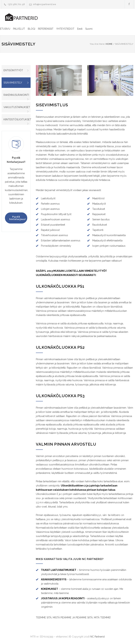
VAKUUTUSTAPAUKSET (17, 107)
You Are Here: (97, 44)
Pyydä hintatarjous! (17, 218)
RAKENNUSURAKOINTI (16, 95)
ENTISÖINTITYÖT (13, 70)
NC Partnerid (97, 636)
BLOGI (31, 28)
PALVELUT (19, 28)
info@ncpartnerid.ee (44, 4)
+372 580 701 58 (16, 4)
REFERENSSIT (45, 28)
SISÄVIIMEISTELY (13, 82)
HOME (109, 44)
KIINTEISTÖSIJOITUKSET (17, 119)
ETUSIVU (5, 28)
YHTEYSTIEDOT (65, 28)
